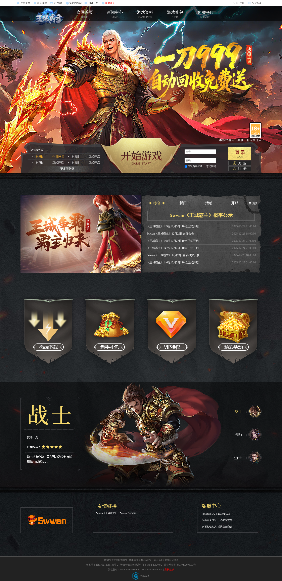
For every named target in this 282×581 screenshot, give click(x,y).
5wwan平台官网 (128, 513)
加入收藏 (42, 3)
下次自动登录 (195, 166)
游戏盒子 (110, 3)
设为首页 (25, 3)
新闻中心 (115, 14)
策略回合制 (75, 3)
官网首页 (49, 16)
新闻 (183, 203)
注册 (242, 3)
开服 (234, 203)
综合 (157, 203)
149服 (51, 157)
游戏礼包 (175, 14)
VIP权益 (58, 3)
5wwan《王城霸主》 (106, 513)
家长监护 (169, 569)
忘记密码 (211, 166)
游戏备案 (141, 575)
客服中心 (205, 14)
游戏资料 (145, 14)
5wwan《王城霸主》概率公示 (201, 215)
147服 (51, 163)
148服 (87, 157)
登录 (235, 3)
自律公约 (93, 3)
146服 (87, 163)
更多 (253, 203)
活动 (209, 203)
